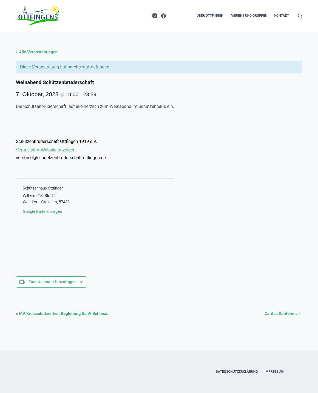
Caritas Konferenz (283, 313)
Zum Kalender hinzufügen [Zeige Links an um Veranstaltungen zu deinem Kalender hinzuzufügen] (52, 282)
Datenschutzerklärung (237, 372)
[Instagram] (154, 15)
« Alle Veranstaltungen (37, 52)
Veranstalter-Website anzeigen (46, 150)
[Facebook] (163, 15)
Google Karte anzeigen (42, 211)
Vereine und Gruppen (249, 16)
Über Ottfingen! (210, 16)
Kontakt (281, 16)
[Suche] (300, 16)
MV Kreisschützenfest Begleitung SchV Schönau (62, 313)
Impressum (274, 372)
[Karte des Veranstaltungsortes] (131, 220)
